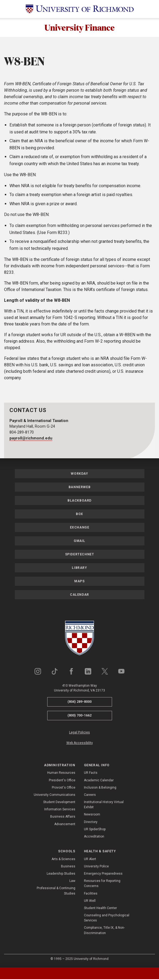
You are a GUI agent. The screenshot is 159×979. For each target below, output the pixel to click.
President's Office (62, 781)
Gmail (79, 542)
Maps (79, 582)
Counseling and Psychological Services (106, 918)
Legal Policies (79, 733)
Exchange (79, 528)
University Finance (79, 27)
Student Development (59, 802)
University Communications (54, 795)
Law (72, 881)
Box (79, 515)
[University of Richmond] (80, 9)
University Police (96, 867)
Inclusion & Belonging (100, 788)
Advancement (64, 825)
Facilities (90, 894)
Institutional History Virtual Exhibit (104, 805)
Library (79, 568)
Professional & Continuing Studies (56, 891)
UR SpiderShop (95, 830)
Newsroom (92, 815)
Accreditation (94, 837)
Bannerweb (79, 488)
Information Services (59, 810)
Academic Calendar (99, 781)
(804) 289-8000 (79, 702)
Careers (90, 795)
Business (68, 867)
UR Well (90, 901)
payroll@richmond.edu (30, 439)
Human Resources (61, 773)
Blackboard (79, 501)
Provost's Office (63, 788)
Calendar (79, 595)
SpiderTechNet (79, 555)
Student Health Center (100, 908)
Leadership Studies (61, 874)
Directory (90, 822)
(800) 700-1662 (79, 716)
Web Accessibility (79, 743)
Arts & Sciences (63, 859)
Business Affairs (62, 817)
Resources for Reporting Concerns (102, 883)
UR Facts (90, 773)
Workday (79, 474)
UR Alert (90, 859)
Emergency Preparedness (103, 874)
